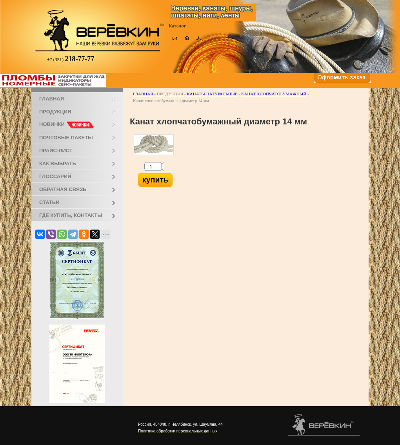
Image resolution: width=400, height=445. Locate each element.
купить (155, 179)
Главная (143, 93)
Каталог (177, 26)
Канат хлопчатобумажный (273, 93)
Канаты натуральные (212, 93)
